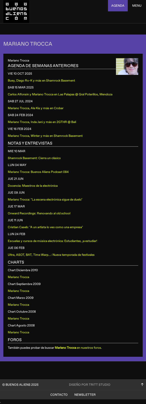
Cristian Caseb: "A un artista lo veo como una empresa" (45, 227)
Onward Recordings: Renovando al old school (39, 213)
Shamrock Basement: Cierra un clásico (34, 158)
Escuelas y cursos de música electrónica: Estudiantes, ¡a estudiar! (52, 241)
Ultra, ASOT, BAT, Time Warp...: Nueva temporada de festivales (51, 255)
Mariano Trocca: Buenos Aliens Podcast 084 (38, 172)
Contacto (59, 395)
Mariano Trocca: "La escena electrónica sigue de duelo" (45, 199)
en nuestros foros (78, 348)
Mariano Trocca (18, 277)
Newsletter (85, 395)
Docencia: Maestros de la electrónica (33, 186)
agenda (117, 6)
